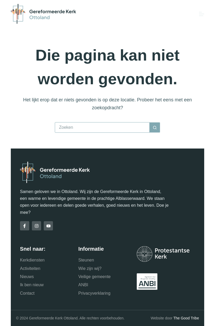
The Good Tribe (186, 318)
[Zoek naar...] (102, 127)
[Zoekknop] (155, 127)
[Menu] (201, 14)
